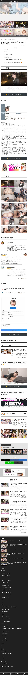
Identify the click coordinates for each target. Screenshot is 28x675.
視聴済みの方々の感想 (8, 54)
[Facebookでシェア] (14, 460)
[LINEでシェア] (9, 462)
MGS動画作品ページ (23, 278)
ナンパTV (7, 39)
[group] (6, 452)
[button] (25, 452)
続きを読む (14, 330)
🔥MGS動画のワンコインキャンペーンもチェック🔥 (13, 62)
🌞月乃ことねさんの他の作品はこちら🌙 (14, 334)
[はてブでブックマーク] (22, 460)
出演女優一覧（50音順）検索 (6, 653)
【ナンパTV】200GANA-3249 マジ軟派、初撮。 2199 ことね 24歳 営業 (12, 383)
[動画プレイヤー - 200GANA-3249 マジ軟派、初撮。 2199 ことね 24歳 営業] (14, 79)
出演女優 (6, 56)
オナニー (12, 119)
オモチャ (7, 119)
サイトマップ (3, 661)
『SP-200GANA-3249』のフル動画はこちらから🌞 (13, 59)
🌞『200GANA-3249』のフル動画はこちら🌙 (14, 94)
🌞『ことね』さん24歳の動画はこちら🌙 (14, 158)
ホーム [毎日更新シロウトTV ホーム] (3, 39)
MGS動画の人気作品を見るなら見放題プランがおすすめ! (14, 60)
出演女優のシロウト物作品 (9, 57)
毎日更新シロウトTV (14, 1)
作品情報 (6, 51)
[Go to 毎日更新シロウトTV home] (14, 10)
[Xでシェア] (5, 460)
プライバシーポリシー (5, 663)
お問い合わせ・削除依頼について (7, 666)
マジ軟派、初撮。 (13, 39)
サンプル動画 (7, 49)
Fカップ (16, 119)
